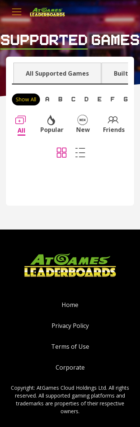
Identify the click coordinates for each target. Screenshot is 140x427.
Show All (26, 99)
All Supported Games (57, 73)
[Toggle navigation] (17, 12)
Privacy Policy (70, 326)
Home (70, 305)
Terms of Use (70, 346)
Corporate (70, 367)
